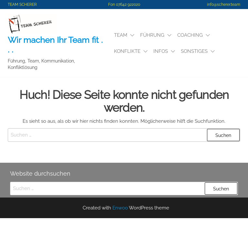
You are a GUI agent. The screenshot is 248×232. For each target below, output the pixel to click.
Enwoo (120, 208)
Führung (152, 35)
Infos (160, 51)
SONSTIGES (194, 51)
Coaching (190, 35)
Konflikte (127, 51)
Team (120, 35)
